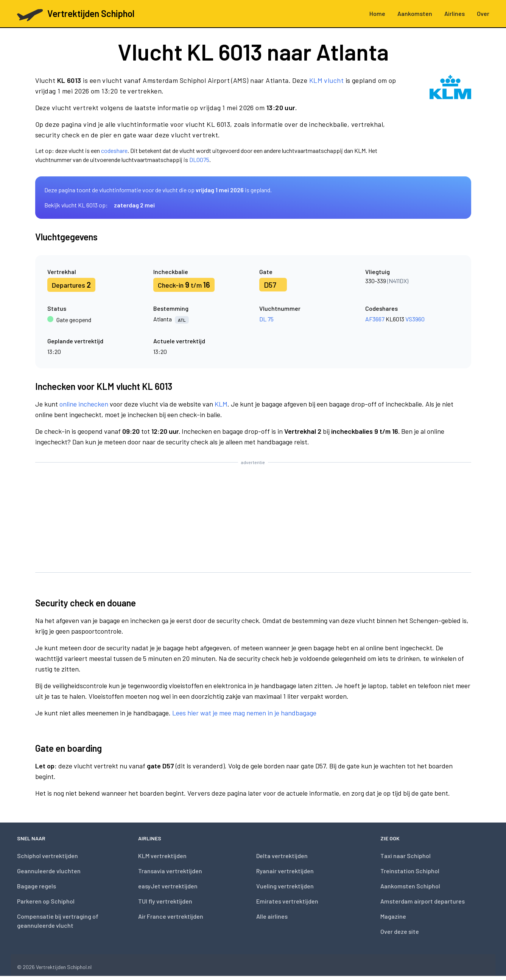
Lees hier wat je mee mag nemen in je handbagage (244, 713)
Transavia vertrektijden (170, 870)
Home (377, 13)
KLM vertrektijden (162, 855)
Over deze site (399, 931)
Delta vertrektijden (282, 855)
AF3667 (375, 319)
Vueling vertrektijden (285, 886)
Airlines (454, 13)
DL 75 (266, 319)
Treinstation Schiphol (409, 870)
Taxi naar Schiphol (405, 855)
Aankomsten (414, 13)
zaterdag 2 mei (134, 205)
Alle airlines (272, 916)
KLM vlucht (326, 80)
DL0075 (199, 159)
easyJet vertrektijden (168, 886)
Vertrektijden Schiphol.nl (64, 967)
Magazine (393, 916)
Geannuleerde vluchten (49, 870)
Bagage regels (36, 886)
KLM (221, 404)
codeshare (114, 150)
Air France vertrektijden (170, 916)
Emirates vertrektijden (287, 901)
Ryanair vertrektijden (285, 870)
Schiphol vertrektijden (47, 855)
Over (483, 13)
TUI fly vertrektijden (165, 901)
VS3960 (415, 319)
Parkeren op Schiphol (46, 901)
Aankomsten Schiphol (410, 886)
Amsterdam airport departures (422, 901)
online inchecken (83, 404)
